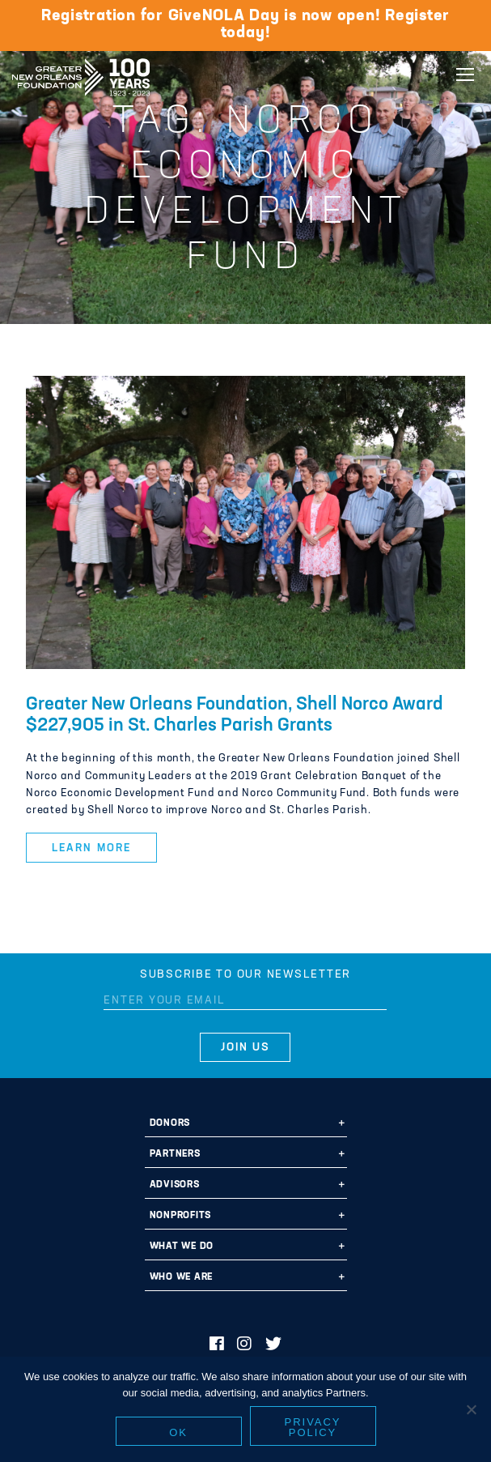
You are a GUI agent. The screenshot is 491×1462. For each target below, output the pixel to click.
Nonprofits (181, 1216)
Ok (178, 1435)
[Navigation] (465, 74)
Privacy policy (313, 1429)
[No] (471, 1412)
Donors (170, 1123)
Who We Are (182, 1277)
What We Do (182, 1246)
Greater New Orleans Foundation (81, 72)
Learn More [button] (91, 848)
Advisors (175, 1185)
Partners (175, 1154)
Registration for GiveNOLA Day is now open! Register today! (245, 24)
